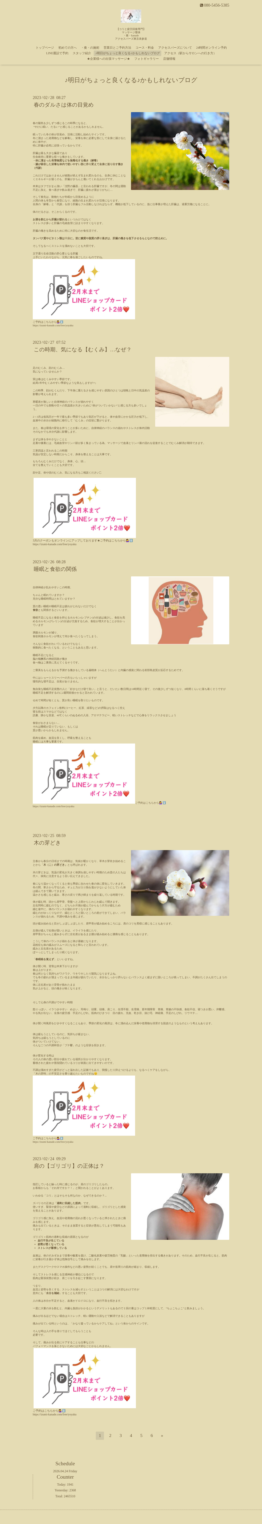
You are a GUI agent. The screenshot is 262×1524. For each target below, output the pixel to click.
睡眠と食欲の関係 (55, 569)
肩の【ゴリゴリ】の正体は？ (69, 1166)
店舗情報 (169, 58)
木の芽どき (47, 843)
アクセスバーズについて (175, 47)
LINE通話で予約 (57, 53)
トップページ (45, 47)
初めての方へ (67, 47)
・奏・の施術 (90, 47)
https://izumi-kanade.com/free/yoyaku (53, 325)
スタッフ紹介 (82, 53)
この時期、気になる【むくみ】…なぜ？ (83, 350)
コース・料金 (145, 47)
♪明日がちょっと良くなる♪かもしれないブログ (127, 53)
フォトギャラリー (146, 58)
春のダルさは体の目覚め (64, 105)
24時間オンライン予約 (211, 47)
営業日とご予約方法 (117, 47)
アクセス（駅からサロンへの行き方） (190, 53)
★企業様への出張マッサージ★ (108, 58)
